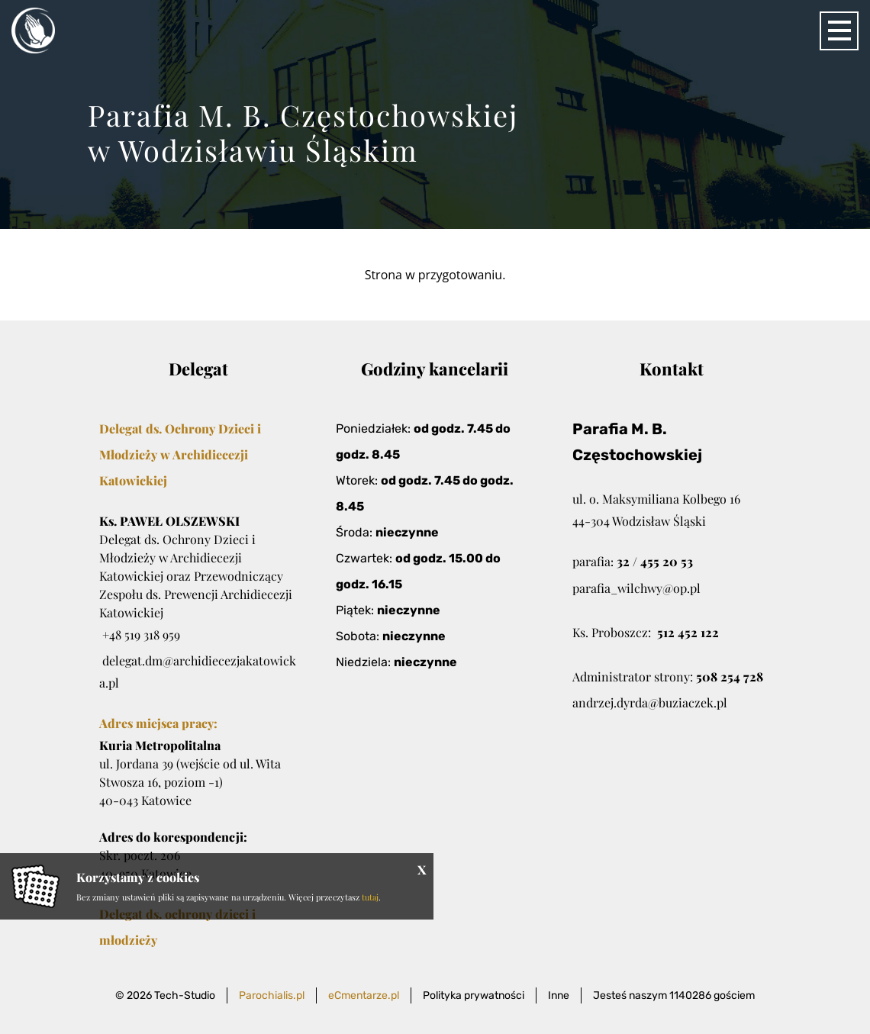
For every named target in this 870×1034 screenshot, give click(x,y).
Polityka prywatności (473, 995)
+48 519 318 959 (141, 635)
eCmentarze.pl (363, 995)
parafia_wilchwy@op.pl (636, 588)
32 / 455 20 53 (655, 561)
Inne (558, 995)
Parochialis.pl (271, 995)
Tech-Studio (184, 995)
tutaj (370, 897)
